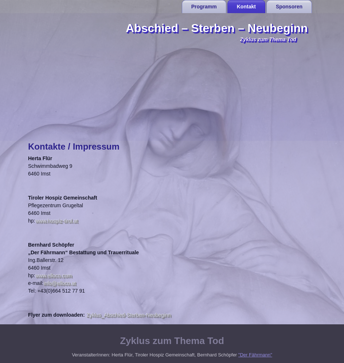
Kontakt (246, 6)
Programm (204, 6)
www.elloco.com (53, 275)
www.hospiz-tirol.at (56, 221)
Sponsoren (289, 6)
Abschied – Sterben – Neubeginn (217, 28)
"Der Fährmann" (255, 355)
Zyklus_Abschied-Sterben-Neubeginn (128, 315)
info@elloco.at (59, 283)
